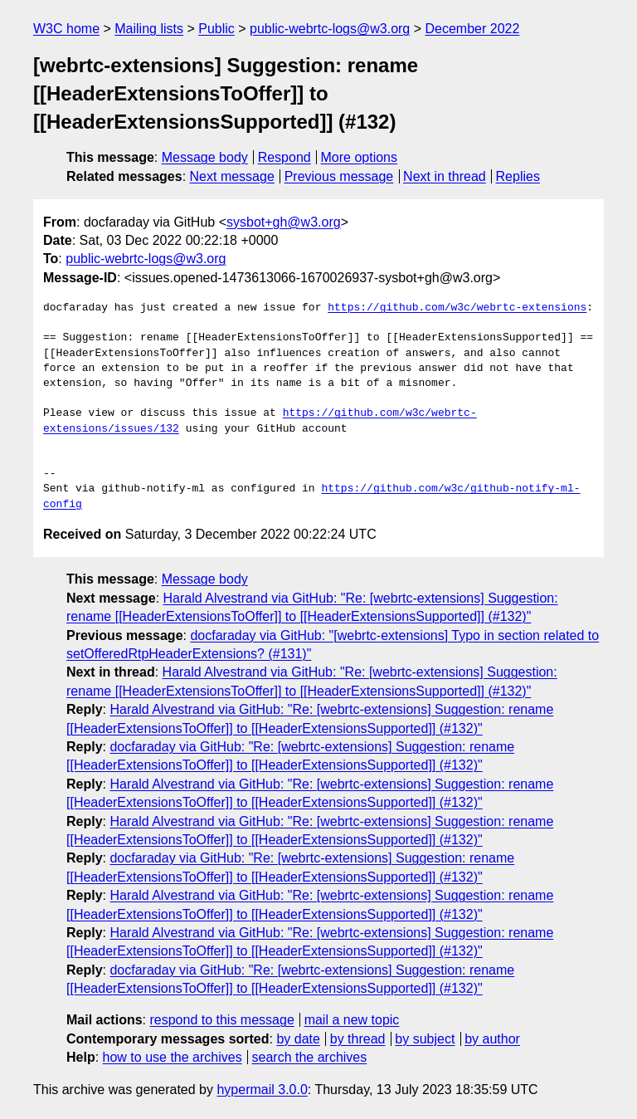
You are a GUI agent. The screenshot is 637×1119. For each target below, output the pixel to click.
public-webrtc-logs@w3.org (330, 29)
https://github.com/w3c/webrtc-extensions (457, 308)
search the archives (309, 1057)
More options (359, 157)
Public (216, 29)
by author (492, 1039)
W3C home (66, 29)
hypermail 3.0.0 (261, 1089)
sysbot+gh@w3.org (283, 222)
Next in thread (444, 176)
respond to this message (221, 1020)
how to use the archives (172, 1057)
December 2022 (472, 29)
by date (297, 1039)
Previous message (339, 176)
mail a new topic (352, 1020)
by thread (358, 1039)
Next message (232, 176)
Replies (518, 176)
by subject (425, 1039)
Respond (284, 157)
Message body (205, 157)
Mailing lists (148, 29)
